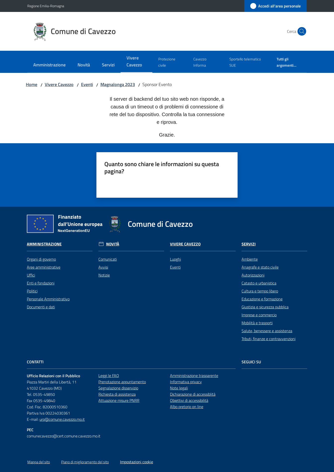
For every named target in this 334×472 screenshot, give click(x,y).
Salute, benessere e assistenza (267, 331)
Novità (112, 244)
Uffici (31, 275)
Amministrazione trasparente (194, 375)
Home (31, 84)
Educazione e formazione (262, 299)
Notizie (104, 275)
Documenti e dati (41, 307)
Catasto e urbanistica (259, 283)
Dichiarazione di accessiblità (192, 394)
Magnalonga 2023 (117, 84)
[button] (301, 31)
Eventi (87, 84)
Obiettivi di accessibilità (189, 400)
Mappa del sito (38, 462)
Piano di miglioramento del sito (85, 462)
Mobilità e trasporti (257, 323)
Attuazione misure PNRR (118, 400)
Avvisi (103, 267)
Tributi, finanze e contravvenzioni (268, 339)
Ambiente (250, 259)
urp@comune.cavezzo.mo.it (62, 419)
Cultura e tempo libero (260, 291)
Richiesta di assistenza (117, 394)
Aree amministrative (43, 267)
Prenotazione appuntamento (122, 382)
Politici (32, 291)
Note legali (179, 388)
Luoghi (175, 259)
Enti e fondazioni (40, 283)
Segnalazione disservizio (118, 388)
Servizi (249, 244)
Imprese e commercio (259, 315)
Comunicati (107, 259)
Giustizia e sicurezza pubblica (265, 307)
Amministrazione (44, 244)
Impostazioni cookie (136, 462)
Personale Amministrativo (48, 299)
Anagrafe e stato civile (260, 267)
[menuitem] (49, 65)
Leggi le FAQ (108, 375)
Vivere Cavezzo (59, 84)
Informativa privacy (186, 382)
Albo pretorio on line (186, 407)
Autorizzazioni (253, 275)
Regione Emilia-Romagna (45, 5)
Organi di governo (41, 259)
